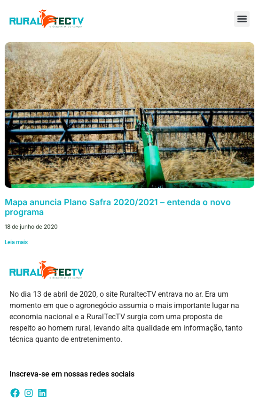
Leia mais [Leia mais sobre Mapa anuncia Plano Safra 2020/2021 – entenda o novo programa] (16, 242)
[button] (242, 19)
